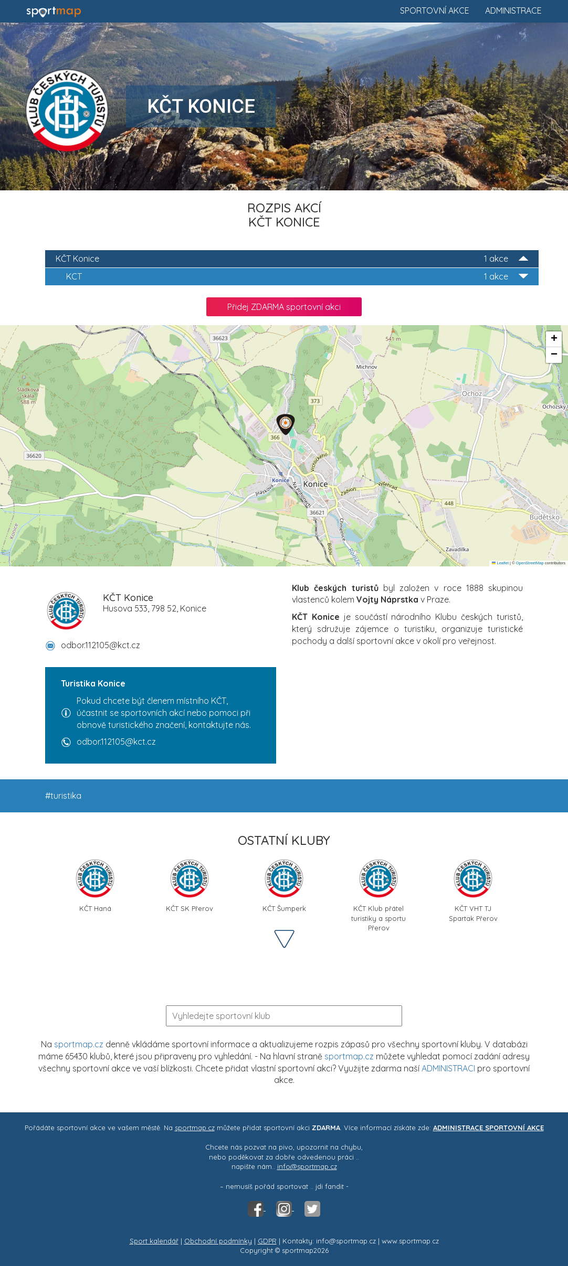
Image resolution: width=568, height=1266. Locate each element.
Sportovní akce (434, 10)
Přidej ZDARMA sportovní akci (284, 307)
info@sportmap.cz (307, 1166)
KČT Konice (292, 259)
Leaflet (500, 563)
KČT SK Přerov (189, 885)
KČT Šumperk (284, 885)
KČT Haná (95, 885)
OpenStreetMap (530, 563)
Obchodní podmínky (218, 1241)
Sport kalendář (154, 1241)
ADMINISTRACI (448, 1068)
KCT (297, 277)
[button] (285, 424)
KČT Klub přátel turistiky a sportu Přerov (378, 888)
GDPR (267, 1241)
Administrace (513, 10)
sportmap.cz (78, 1044)
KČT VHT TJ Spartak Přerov (473, 888)
